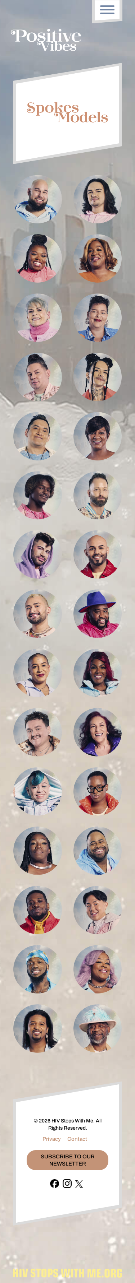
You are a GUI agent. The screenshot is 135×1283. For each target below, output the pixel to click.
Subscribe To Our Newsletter (68, 1160)
